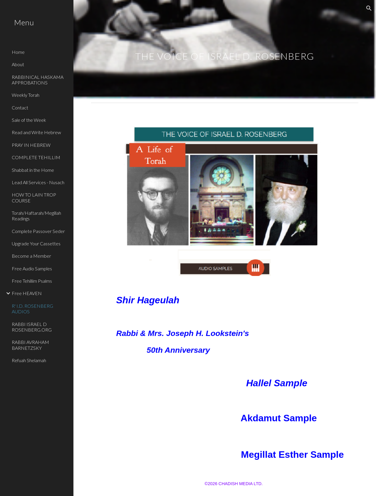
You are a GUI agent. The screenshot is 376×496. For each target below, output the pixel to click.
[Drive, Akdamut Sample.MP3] (167, 419)
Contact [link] (20, 107)
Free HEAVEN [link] (27, 293)
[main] (225, 50)
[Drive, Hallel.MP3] (167, 383)
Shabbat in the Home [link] (33, 170)
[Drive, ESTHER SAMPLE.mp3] (167, 454)
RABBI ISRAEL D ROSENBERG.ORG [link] (32, 326)
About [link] (18, 64)
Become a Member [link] (31, 256)
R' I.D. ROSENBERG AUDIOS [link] (32, 308)
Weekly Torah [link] (25, 95)
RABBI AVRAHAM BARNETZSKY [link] (30, 344)
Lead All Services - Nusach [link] (38, 182)
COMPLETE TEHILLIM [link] (36, 157)
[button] (369, 8)
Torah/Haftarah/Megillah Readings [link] (36, 215)
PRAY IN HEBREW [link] (31, 145)
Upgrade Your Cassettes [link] (36, 243)
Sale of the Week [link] (29, 120)
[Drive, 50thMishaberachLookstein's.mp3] (316, 340)
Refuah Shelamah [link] (29, 360)
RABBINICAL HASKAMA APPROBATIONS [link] (37, 79)
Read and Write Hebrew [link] (36, 132)
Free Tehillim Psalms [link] (32, 281)
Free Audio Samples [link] (32, 268)
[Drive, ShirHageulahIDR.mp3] (270, 298)
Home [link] (18, 52)
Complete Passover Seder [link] (38, 231)
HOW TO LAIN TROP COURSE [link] (34, 197)
